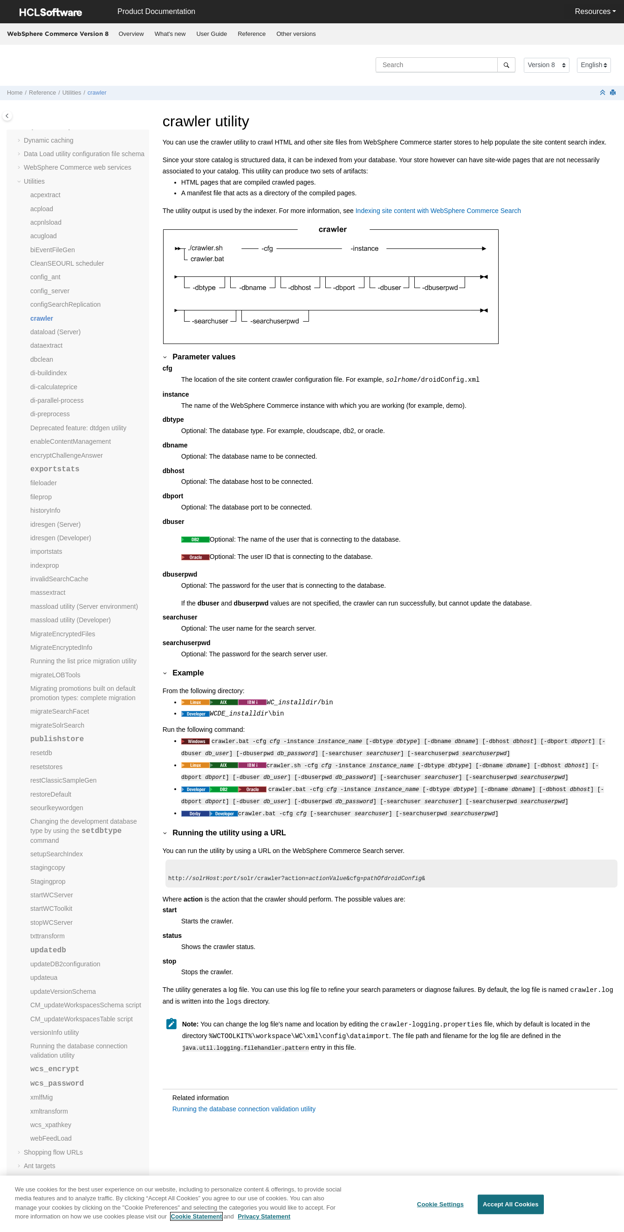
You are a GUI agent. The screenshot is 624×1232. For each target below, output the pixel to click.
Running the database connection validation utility (243, 1103)
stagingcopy (47, 867)
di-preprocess (50, 414)
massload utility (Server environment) (84, 606)
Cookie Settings (440, 1209)
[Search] (506, 64)
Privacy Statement (264, 1221)
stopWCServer (51, 922)
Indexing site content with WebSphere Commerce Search (438, 210)
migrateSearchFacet (59, 711)
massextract (47, 592)
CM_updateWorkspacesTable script (81, 1019)
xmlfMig (41, 1097)
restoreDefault (50, 794)
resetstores (46, 767)
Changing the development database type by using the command (83, 831)
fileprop (41, 497)
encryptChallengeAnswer (66, 455)
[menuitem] (131, 34)
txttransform (47, 936)
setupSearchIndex (56, 854)
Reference (252, 33)
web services (77, 167)
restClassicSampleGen (63, 780)
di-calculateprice (53, 387)
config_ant (45, 277)
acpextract (45, 195)
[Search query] (445, 64)
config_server (49, 291)
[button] (20, 140)
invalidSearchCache (59, 579)
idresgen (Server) (55, 524)
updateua (43, 977)
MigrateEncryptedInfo (61, 647)
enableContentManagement (70, 441)
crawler (97, 92)
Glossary (36, 1179)
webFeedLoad (51, 1138)
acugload (43, 236)
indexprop (44, 565)
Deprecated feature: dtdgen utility (78, 428)
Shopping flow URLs (53, 1152)
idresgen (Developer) (60, 538)
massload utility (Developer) (70, 620)
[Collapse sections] (603, 93)
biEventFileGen (52, 250)
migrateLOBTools (55, 675)
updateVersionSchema (63, 991)
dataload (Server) (55, 332)
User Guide (211, 33)
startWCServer (51, 895)
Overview (131, 33)
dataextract (46, 345)
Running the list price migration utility (83, 661)
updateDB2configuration (65, 964)
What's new (170, 33)
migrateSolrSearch (57, 725)
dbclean (41, 359)
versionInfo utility (54, 1032)
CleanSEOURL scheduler (67, 263)
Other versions (296, 33)
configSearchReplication (65, 304)
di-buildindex (48, 373)
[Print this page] (613, 93)
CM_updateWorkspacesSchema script (85, 1005)
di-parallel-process (56, 400)
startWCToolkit (51, 908)
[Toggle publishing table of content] (7, 116)
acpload (41, 209)
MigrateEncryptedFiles (62, 634)
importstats (46, 551)
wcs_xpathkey (50, 1125)
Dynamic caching (49, 140)
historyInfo (45, 510)
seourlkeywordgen (56, 808)
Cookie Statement (196, 1221)
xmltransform (49, 1111)
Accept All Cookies (511, 1209)
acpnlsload (46, 222)
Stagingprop (48, 881)
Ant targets (39, 1166)
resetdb (41, 753)
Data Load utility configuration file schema (84, 154)
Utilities (72, 92)
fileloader (43, 483)
